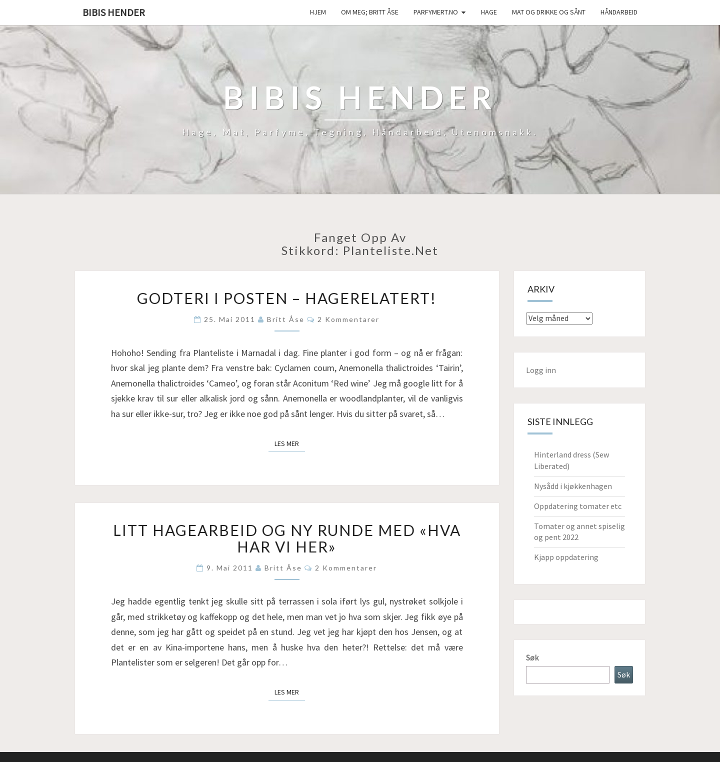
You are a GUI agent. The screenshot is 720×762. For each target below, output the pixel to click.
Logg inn (541, 370)
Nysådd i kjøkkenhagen (573, 486)
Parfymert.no (436, 12)
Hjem (318, 12)
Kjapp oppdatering (566, 557)
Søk (532, 657)
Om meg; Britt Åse (369, 12)
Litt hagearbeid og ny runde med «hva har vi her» (287, 538)
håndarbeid (619, 12)
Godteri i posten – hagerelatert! (286, 298)
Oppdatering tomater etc (578, 506)
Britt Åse (285, 319)
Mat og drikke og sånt (549, 12)
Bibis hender (113, 12)
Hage (489, 12)
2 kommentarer (349, 319)
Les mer (289, 443)
